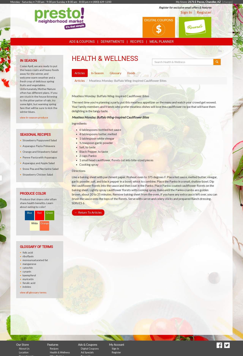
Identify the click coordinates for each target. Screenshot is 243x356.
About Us (24, 348)
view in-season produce (34, 117)
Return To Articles (88, 212)
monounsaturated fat (35, 260)
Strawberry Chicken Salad (38, 174)
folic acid (28, 252)
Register (204, 12)
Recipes (137, 42)
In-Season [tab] (97, 73)
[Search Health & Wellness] (183, 62)
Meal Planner (162, 42)
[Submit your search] (217, 62)
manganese (29, 263)
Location (23, 352)
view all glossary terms (33, 292)
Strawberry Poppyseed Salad (40, 140)
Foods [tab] (131, 73)
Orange (44, 223)
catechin (28, 267)
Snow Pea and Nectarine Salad (40, 168)
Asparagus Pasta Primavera (39, 146)
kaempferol (29, 275)
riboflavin (28, 256)
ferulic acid (29, 282)
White (34, 223)
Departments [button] (112, 42)
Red (39, 212)
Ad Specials (87, 352)
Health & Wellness (60, 352)
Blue (29, 212)
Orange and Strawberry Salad (40, 151)
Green (49, 212)
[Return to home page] (60, 18)
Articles (80, 80)
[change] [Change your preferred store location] (227, 1)
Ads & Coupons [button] (82, 42)
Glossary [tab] (115, 73)
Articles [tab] (80, 73)
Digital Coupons (90, 348)
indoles (27, 286)
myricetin (28, 279)
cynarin (27, 271)
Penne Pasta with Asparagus (40, 157)
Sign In (186, 12)
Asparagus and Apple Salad (39, 163)
